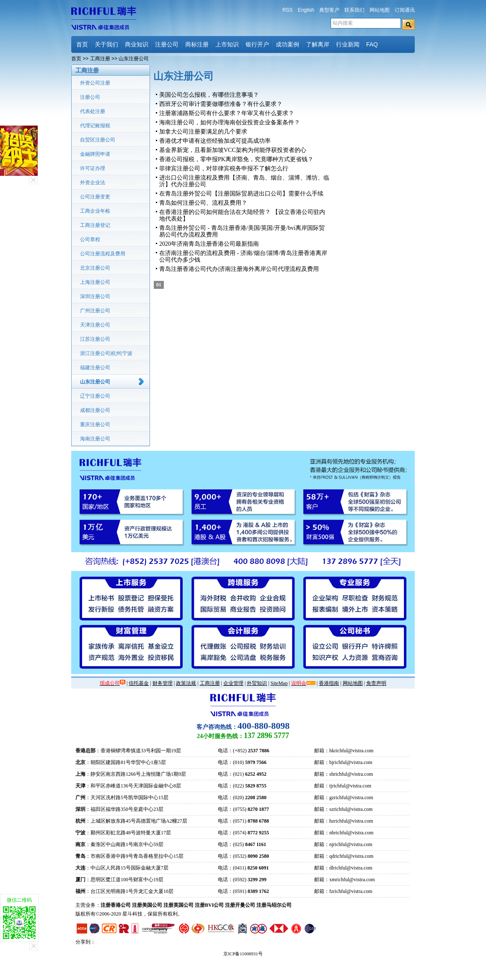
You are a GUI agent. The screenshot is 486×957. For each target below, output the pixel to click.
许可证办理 (92, 168)
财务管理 (163, 683)
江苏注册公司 (95, 339)
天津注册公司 (95, 325)
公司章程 (90, 239)
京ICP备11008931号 (243, 953)
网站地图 (380, 10)
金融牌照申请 (95, 154)
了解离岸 (317, 44)
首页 (82, 44)
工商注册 (100, 59)
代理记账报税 (95, 126)
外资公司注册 (95, 83)
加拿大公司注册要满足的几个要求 (203, 132)
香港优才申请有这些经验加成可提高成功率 (215, 141)
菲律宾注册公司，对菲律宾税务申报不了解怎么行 (223, 168)
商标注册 (197, 44)
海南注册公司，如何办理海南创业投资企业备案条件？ (229, 122)
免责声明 (376, 683)
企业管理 (233, 683)
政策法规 (186, 683)
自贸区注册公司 (97, 140)
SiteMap (279, 683)
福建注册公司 (95, 367)
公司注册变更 (95, 197)
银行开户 (257, 44)
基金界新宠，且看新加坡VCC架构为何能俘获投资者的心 (232, 150)
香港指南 (329, 683)
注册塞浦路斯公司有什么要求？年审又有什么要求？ (226, 113)
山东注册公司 (95, 382)
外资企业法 (92, 182)
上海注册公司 (95, 282)
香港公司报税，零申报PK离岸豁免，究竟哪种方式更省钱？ (236, 159)
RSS (287, 10)
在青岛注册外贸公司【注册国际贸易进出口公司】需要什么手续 (241, 193)
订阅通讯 (405, 10)
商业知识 (136, 44)
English (306, 10)
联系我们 (354, 10)
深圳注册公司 (95, 296)
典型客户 (329, 10)
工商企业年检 (95, 211)
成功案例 (287, 44)
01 (158, 285)
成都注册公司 (95, 410)
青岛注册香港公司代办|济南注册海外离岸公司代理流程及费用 (239, 269)
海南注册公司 (95, 439)
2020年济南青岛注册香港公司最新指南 (209, 244)
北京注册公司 (95, 268)
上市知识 (227, 44)
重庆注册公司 (95, 424)
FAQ (372, 44)
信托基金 (139, 683)
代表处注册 (92, 111)
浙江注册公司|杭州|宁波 (106, 353)
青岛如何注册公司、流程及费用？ (203, 203)
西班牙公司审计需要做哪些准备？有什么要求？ (220, 104)
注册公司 (166, 44)
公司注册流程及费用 (102, 254)
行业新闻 (347, 44)
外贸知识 (257, 683)
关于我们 (106, 44)
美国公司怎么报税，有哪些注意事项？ (209, 95)
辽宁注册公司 (95, 396)
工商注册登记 (95, 225)
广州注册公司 (95, 311)
